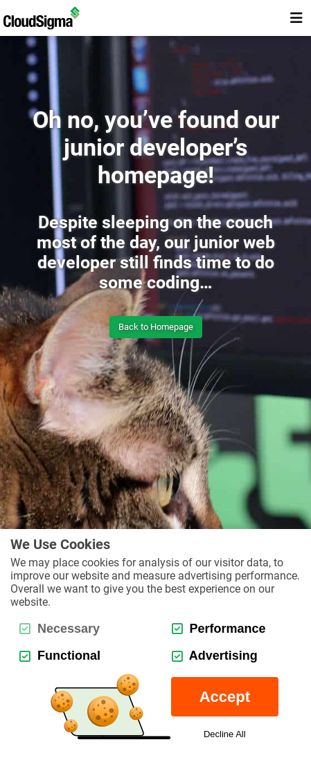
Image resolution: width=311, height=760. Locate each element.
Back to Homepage (155, 327)
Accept (224, 696)
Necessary (59, 629)
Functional (59, 655)
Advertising (215, 655)
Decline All (225, 734)
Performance (219, 629)
